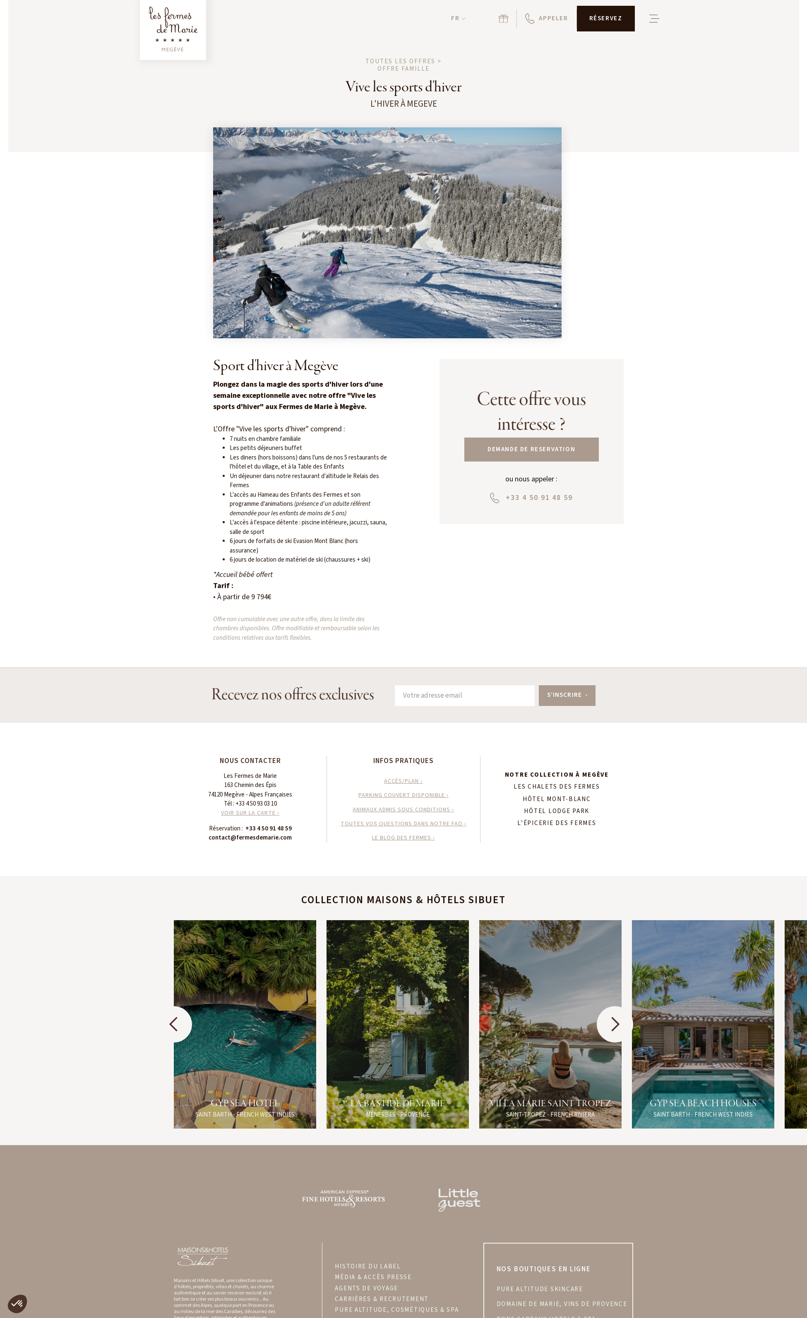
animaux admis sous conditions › (403, 810)
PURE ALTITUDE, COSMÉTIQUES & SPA (397, 1310)
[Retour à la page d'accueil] (173, 30)
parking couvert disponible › (403, 795)
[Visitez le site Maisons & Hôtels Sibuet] (202, 1256)
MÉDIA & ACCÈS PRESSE (373, 1277)
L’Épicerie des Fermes (556, 823)
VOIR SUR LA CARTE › (250, 813)
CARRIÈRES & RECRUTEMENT (382, 1299)
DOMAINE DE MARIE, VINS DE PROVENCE (562, 1304)
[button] (458, 19)
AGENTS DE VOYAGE (366, 1288)
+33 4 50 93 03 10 (256, 803)
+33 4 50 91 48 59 (268, 828)
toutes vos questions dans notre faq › (403, 824)
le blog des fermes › (403, 838)
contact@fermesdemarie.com (250, 837)
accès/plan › (403, 781)
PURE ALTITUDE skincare (540, 1289)
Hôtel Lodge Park (556, 811)
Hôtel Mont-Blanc (557, 799)
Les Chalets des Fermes (557, 787)
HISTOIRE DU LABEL (368, 1266)
